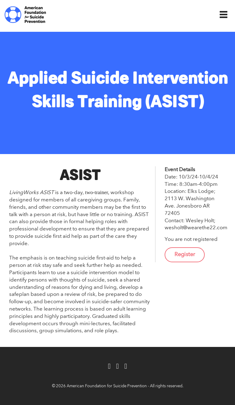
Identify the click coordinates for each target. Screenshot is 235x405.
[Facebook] (109, 366)
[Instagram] (125, 366)
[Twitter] (117, 366)
